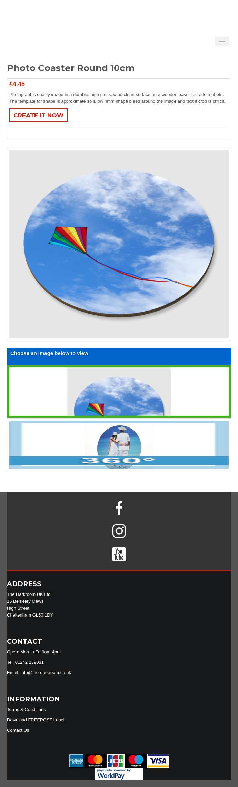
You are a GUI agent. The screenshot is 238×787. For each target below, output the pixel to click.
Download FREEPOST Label (36, 719)
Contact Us (18, 730)
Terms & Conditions (26, 709)
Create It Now (38, 115)
